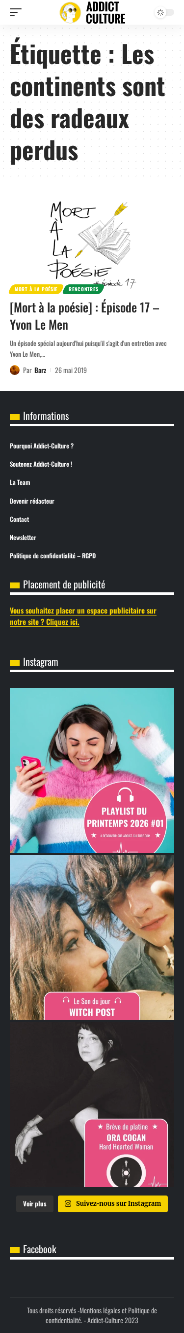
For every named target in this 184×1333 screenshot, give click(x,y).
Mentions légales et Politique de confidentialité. (101, 1315)
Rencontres (83, 289)
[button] (18, 12)
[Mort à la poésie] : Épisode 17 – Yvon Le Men (84, 315)
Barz (40, 370)
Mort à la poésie (36, 289)
